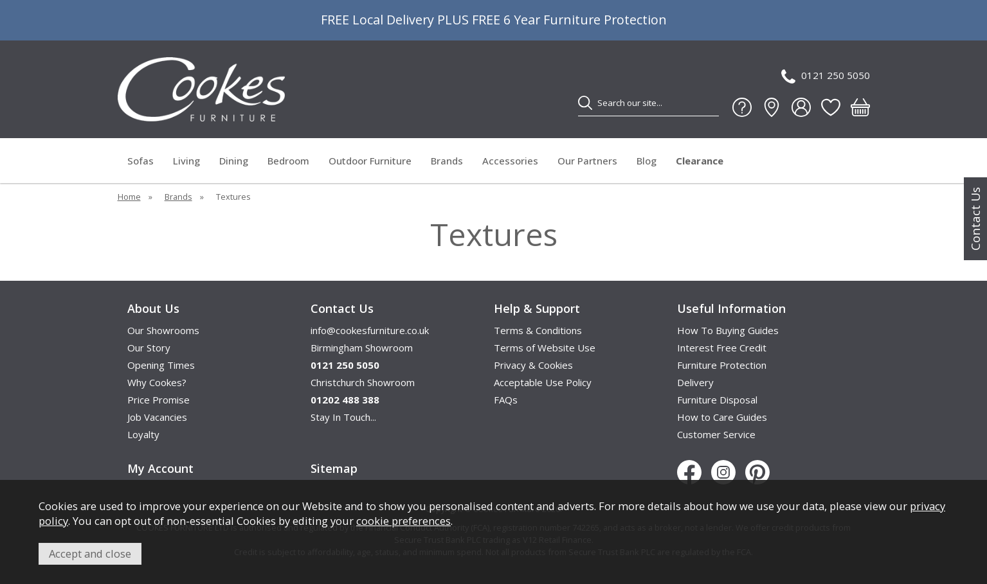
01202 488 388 (345, 399)
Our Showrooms (163, 330)
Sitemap (334, 468)
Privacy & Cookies (533, 364)
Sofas (140, 160)
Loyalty (143, 434)
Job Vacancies (157, 417)
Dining (233, 160)
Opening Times (161, 364)
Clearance (699, 160)
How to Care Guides (722, 417)
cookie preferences (403, 520)
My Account (160, 468)
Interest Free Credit (721, 347)
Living (186, 160)
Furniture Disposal (717, 399)
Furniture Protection (721, 364)
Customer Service (716, 434)
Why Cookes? (156, 382)
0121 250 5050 (825, 76)
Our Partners (587, 160)
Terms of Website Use (544, 347)
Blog (646, 160)
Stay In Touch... (343, 417)
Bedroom (288, 160)
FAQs (506, 399)
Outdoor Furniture (370, 160)
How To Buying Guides (728, 330)
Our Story (148, 347)
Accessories (510, 160)
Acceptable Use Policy (543, 382)
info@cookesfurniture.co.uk (370, 330)
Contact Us (975, 219)
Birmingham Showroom (362, 347)
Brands (447, 160)
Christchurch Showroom (363, 382)
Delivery (695, 382)
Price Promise (158, 399)
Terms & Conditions (538, 330)
